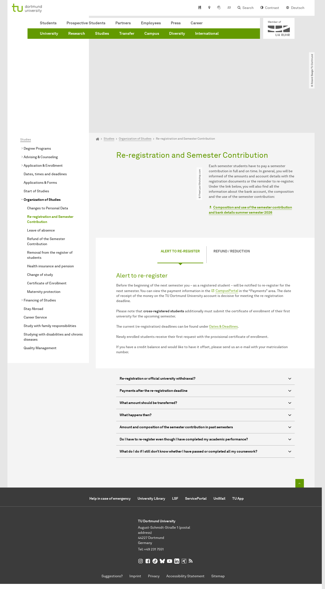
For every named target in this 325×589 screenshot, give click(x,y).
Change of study (40, 226)
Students (48, 23)
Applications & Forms (40, 134)
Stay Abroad (33, 260)
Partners (123, 23)
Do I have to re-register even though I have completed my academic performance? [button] (205, 391)
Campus (151, 33)
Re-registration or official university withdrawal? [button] (205, 330)
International (207, 33)
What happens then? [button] (205, 367)
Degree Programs (37, 100)
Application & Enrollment (43, 117)
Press (176, 23)
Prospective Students (86, 23)
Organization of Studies (42, 151)
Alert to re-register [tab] (180, 202)
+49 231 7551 (154, 500)
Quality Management (40, 299)
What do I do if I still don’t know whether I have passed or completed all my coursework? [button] (205, 403)
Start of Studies (36, 142)
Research (76, 33)
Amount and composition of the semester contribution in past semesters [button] (205, 379)
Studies (102, 33)
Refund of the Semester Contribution (46, 192)
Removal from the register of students (50, 206)
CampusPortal (227, 242)
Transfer (126, 33)
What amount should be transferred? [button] (205, 355)
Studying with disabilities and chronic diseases (53, 288)
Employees (151, 23)
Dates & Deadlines (223, 278)
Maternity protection (43, 243)
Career (197, 23)
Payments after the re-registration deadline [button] (205, 342)
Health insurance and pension (50, 217)
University (49, 33)
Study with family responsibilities (50, 277)
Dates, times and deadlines (45, 125)
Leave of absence (41, 181)
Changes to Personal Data (47, 159)
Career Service (35, 268)
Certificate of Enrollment (47, 234)
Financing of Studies (40, 251)
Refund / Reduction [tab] (231, 202)
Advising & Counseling (41, 108)
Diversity (177, 33)
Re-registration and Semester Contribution (50, 170)
